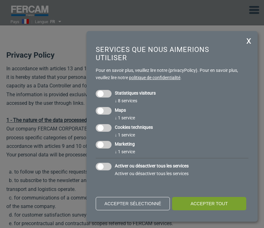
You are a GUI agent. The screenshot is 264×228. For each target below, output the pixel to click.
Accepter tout (209, 203)
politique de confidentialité (154, 77)
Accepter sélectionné (133, 203)
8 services (126, 100)
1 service (125, 117)
